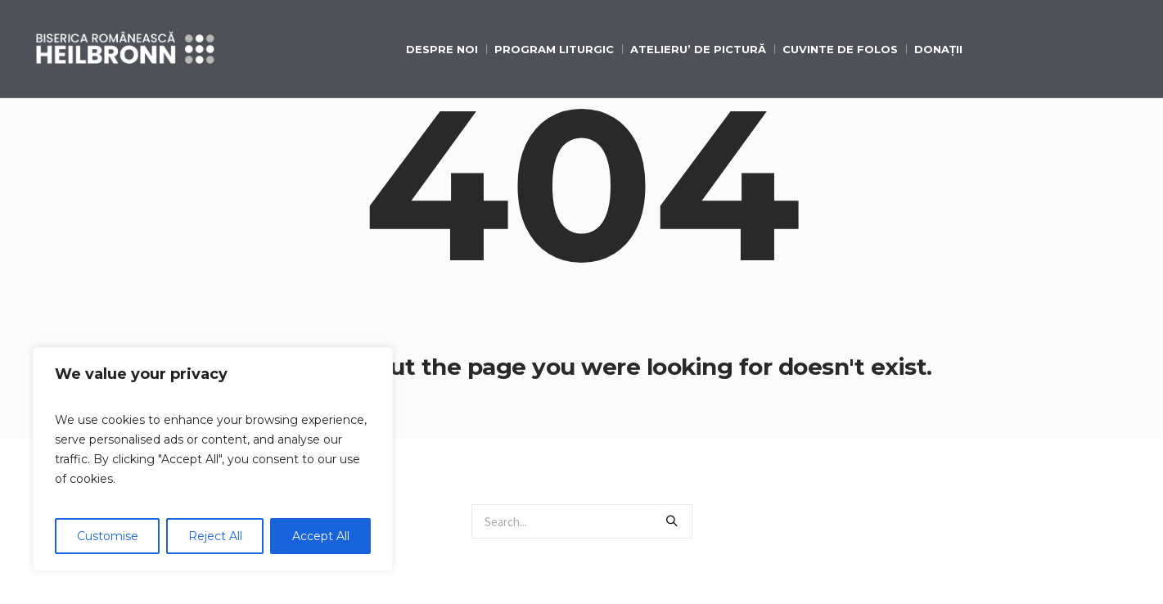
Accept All (320, 536)
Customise (107, 536)
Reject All (215, 536)
